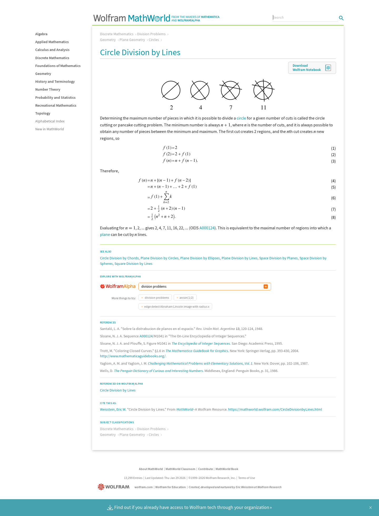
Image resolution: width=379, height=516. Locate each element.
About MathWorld (151, 469)
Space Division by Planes (278, 258)
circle (241, 118)
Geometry (43, 73)
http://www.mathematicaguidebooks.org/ (133, 356)
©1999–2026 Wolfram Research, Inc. (212, 478)
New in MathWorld (49, 129)
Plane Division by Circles (159, 258)
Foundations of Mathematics (58, 65)
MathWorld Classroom (180, 469)
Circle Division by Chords (119, 258)
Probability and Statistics (55, 97)
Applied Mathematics (52, 41)
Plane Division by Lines (239, 258)
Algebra (41, 34)
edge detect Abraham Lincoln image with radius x (176, 306)
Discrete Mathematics (52, 57)
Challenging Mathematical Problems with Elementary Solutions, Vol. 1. (200, 363)
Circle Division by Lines (118, 390)
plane (105, 234)
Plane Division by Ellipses (200, 258)
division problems (156, 298)
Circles (154, 39)
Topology (42, 113)
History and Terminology (55, 81)
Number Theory (47, 89)
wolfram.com (143, 487)
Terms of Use (246, 478)
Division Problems (151, 34)
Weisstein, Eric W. (113, 409)
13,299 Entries (133, 478)
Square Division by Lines (133, 263)
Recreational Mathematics (55, 105)
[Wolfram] (115, 487)
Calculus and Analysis (52, 49)
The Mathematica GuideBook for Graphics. (197, 350)
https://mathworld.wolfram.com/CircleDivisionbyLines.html (275, 409)
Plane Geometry (132, 39)
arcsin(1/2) (186, 298)
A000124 (207, 227)
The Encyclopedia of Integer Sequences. (201, 343)
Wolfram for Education (170, 487)
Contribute (205, 469)
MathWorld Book (227, 469)
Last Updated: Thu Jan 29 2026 (165, 478)
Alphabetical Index (49, 121)
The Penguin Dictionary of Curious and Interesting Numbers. (159, 370)
